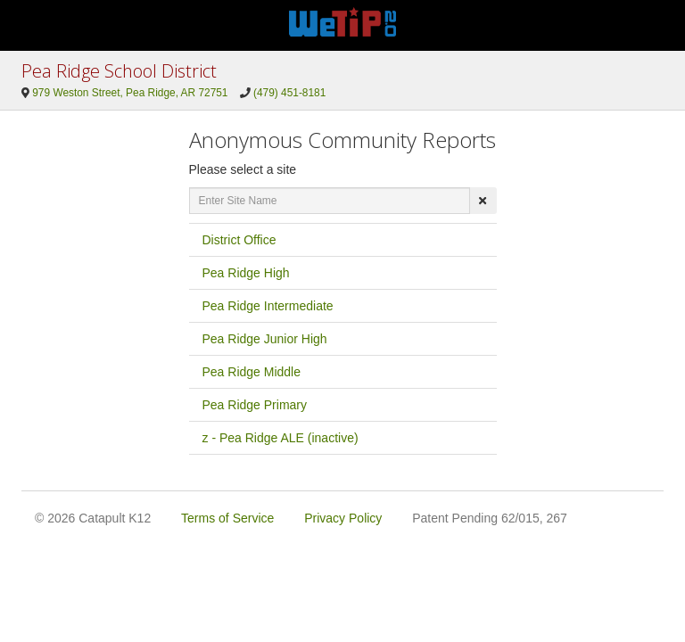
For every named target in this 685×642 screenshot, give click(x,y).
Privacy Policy (343, 518)
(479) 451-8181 (289, 92)
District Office (239, 240)
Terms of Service (227, 518)
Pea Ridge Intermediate (268, 306)
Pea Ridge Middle (251, 372)
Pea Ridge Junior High (264, 339)
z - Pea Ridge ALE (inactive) (280, 438)
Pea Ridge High (246, 273)
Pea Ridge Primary (255, 405)
